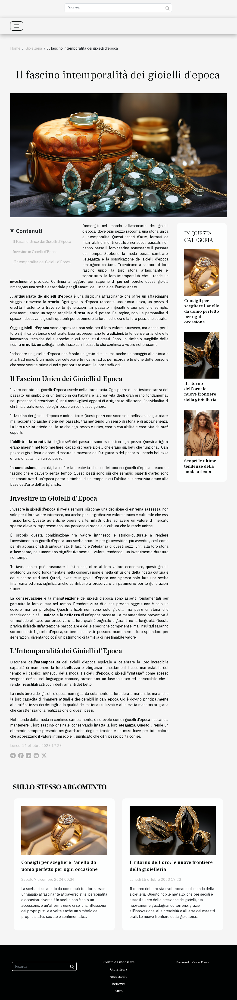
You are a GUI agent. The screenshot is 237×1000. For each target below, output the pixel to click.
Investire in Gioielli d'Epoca (35, 251)
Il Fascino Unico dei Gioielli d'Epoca (41, 241)
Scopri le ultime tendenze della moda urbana (200, 466)
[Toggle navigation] (16, 26)
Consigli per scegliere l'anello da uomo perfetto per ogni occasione (201, 311)
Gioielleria (33, 48)
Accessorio (118, 976)
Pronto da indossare (119, 962)
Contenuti (29, 231)
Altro (119, 991)
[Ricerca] (118, 7)
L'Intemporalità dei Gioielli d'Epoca (41, 262)
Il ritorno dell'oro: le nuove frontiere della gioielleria (200, 391)
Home (15, 48)
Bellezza (118, 984)
